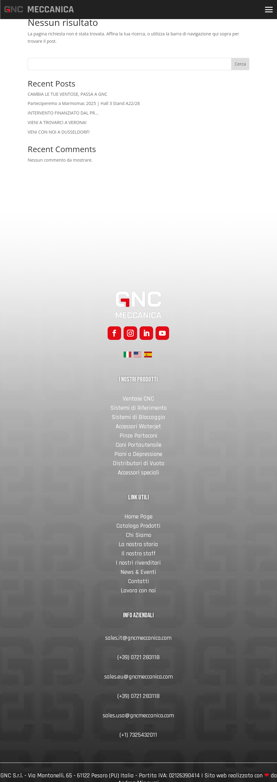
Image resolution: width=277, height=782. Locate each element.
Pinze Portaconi (138, 436)
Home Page (138, 517)
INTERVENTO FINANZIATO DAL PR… (63, 113)
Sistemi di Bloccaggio (138, 418)
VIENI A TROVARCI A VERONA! (57, 122)
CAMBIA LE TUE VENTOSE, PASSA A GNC (67, 94)
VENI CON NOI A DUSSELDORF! (58, 132)
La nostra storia (138, 545)
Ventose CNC (138, 400)
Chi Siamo (138, 536)
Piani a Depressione (138, 455)
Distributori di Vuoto (138, 464)
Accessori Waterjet (138, 427)
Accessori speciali (138, 473)
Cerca (240, 64)
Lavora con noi (138, 591)
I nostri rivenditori (138, 564)
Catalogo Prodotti (138, 527)
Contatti (138, 582)
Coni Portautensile (138, 446)
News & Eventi (138, 573)
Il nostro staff (138, 554)
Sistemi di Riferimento (138, 409)
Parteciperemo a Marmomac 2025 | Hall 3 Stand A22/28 (84, 103)
